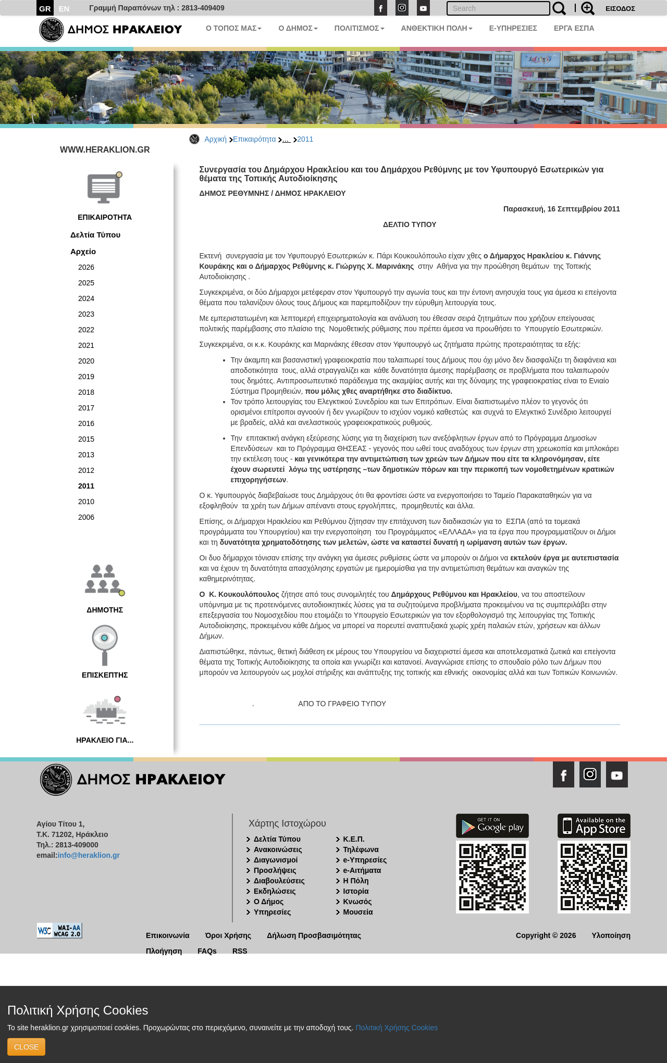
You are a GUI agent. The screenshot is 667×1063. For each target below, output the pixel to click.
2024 (86, 298)
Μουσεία (358, 912)
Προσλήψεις (275, 870)
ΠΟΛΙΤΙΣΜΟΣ (360, 28)
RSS (240, 950)
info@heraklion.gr (88, 855)
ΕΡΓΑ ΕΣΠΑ (574, 28)
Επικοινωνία (168, 934)
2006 (86, 517)
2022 (86, 330)
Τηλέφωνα (361, 849)
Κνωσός (357, 901)
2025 (86, 283)
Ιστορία (356, 891)
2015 (86, 439)
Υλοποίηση (611, 934)
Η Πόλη (356, 881)
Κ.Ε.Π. (354, 839)
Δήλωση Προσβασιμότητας (314, 934)
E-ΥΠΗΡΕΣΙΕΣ (513, 28)
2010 (86, 501)
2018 (86, 392)
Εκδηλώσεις (275, 891)
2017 (86, 408)
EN (64, 8)
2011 (305, 139)
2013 (86, 455)
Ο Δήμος (268, 901)
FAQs (207, 950)
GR (45, 8)
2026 (86, 267)
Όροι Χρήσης (228, 934)
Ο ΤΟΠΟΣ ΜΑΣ (234, 28)
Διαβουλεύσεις (279, 881)
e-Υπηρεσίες (365, 860)
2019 (86, 376)
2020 (86, 361)
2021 (86, 345)
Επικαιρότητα (254, 139)
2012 (86, 470)
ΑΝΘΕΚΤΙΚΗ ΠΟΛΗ (437, 28)
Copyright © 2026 (546, 934)
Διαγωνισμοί (276, 860)
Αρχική (216, 139)
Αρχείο (83, 251)
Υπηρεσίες (272, 912)
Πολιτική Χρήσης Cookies (396, 1027)
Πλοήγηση (164, 950)
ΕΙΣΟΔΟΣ (620, 8)
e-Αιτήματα (362, 870)
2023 (86, 314)
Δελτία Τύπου (95, 234)
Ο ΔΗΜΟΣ (297, 28)
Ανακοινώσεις (278, 849)
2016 (86, 423)
